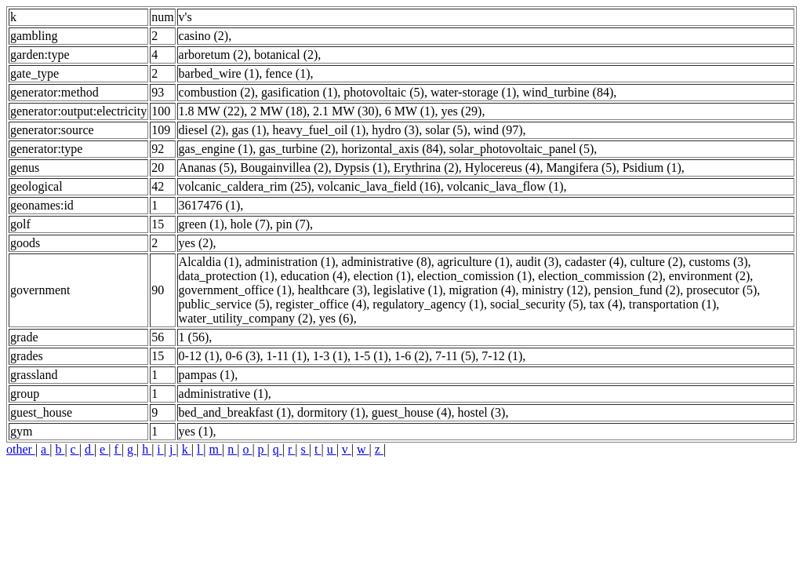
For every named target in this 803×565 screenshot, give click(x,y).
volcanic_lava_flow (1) (505, 186)
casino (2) (204, 35)
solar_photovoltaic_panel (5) (521, 148)
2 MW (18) (278, 111)
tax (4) (606, 304)
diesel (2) (202, 130)
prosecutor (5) (721, 290)
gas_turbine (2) (297, 148)
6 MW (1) (410, 111)
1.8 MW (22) (212, 111)
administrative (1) (223, 393)
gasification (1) (299, 92)
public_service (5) (224, 304)
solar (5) (446, 130)
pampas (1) (207, 374)
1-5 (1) (371, 356)
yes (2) (196, 243)
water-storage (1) (473, 92)
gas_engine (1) (216, 148)
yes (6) (336, 318)
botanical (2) (286, 54)
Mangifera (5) (581, 167)
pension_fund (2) (637, 290)
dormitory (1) (331, 412)
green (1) (201, 224)
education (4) (314, 275)
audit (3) (537, 261)
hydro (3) (395, 130)
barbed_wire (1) (219, 73)
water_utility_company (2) (246, 318)
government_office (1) (235, 290)
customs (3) (718, 261)
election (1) (382, 275)
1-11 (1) (287, 356)
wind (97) (498, 130)
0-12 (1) (199, 356)
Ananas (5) (206, 167)
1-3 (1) (330, 356)
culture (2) (656, 261)
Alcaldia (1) (209, 261)
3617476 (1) (210, 205)
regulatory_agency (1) (428, 304)
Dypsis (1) (361, 167)
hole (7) (250, 224)
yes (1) (196, 431)
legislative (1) (407, 290)
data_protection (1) (226, 275)
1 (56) (194, 337)
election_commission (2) (600, 275)
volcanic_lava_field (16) (379, 186)
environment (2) (709, 275)
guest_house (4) (412, 412)
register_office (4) (321, 304)
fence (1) (287, 73)
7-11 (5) (455, 356)
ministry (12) (554, 290)
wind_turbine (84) (567, 92)
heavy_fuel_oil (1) (319, 130)
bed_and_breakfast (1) (235, 412)
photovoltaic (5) (383, 92)
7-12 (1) (501, 356)
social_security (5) (536, 304)
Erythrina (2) (426, 167)
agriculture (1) (474, 261)
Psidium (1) (652, 167)
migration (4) (482, 290)
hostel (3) (482, 412)
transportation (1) (673, 304)
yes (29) (461, 111)
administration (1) (290, 261)
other (20, 449)
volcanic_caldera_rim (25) (245, 186)
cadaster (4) (594, 261)
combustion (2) (217, 92)
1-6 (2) (411, 356)
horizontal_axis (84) (392, 148)
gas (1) (249, 130)
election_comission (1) (474, 275)
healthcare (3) (332, 290)
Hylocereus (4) (502, 167)
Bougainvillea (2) (284, 167)
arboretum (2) (213, 54)
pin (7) (293, 224)
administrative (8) (386, 261)
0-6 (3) (243, 356)
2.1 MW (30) (346, 111)
